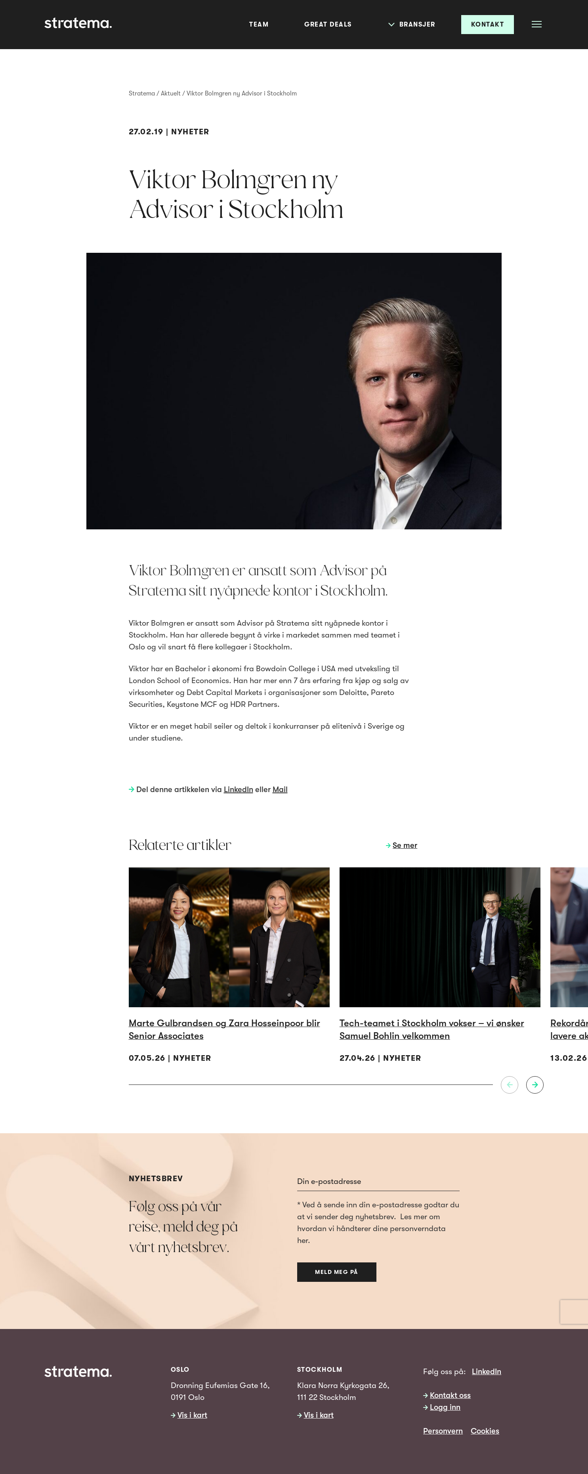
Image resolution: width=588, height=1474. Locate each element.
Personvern (443, 1431)
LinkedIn (238, 789)
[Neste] (535, 1085)
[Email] (378, 1182)
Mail (280, 789)
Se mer (405, 845)
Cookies (485, 1431)
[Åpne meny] (537, 24)
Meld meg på (336, 1272)
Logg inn (445, 1407)
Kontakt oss (450, 1395)
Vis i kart (192, 1415)
